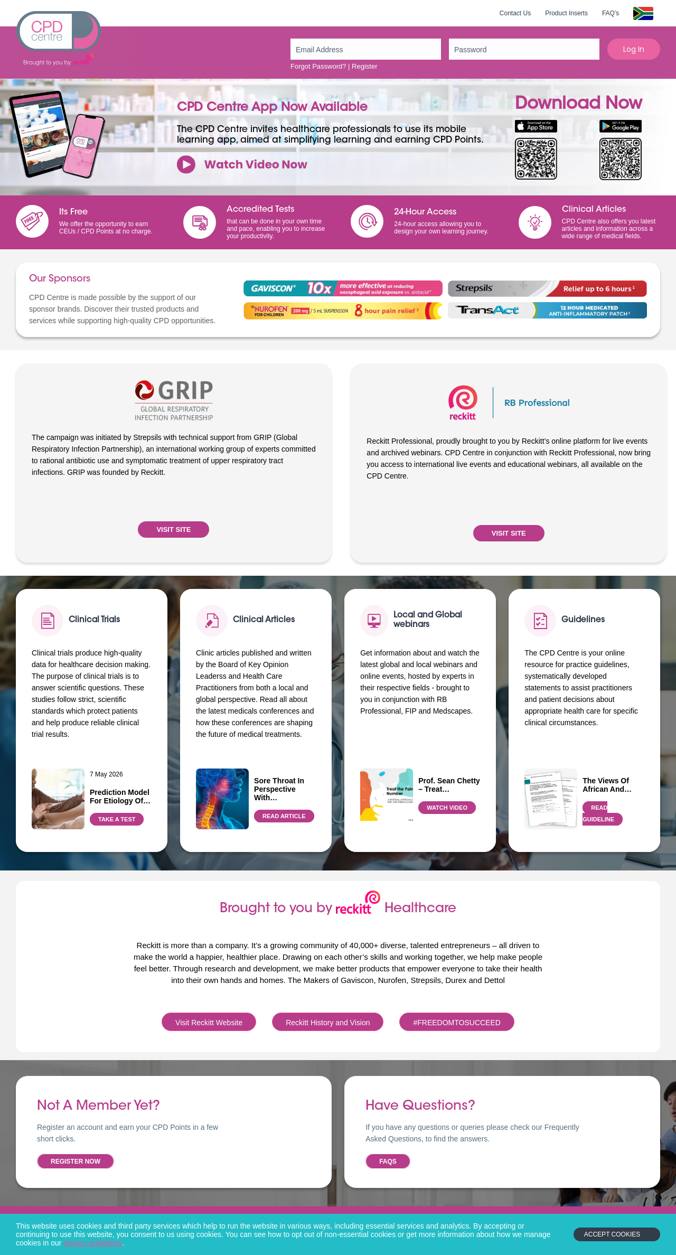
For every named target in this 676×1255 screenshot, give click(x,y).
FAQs (388, 1161)
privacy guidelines (92, 1243)
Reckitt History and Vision (328, 1022)
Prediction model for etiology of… (120, 796)
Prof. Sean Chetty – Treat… (449, 784)
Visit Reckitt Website (208, 1022)
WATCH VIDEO (447, 807)
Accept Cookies (612, 1234)
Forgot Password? (318, 66)
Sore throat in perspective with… (279, 789)
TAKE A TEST (116, 819)
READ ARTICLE (283, 816)
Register (364, 66)
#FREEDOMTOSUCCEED (456, 1022)
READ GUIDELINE (598, 813)
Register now (75, 1161)
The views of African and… (607, 784)
